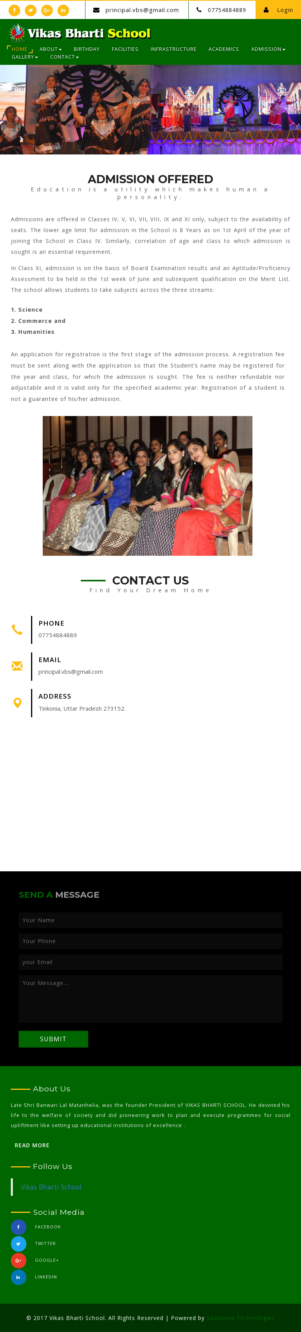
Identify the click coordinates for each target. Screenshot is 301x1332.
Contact (64, 57)
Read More (32, 1145)
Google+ (35, 1262)
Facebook (36, 1229)
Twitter (33, 1246)
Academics (224, 49)
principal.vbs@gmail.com (142, 10)
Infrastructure (174, 49)
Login (278, 10)
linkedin (34, 1279)
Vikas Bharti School (51, 1187)
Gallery (25, 57)
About (51, 49)
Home (20, 49)
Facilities (125, 49)
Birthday (87, 49)
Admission (268, 49)
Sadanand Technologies (241, 1318)
